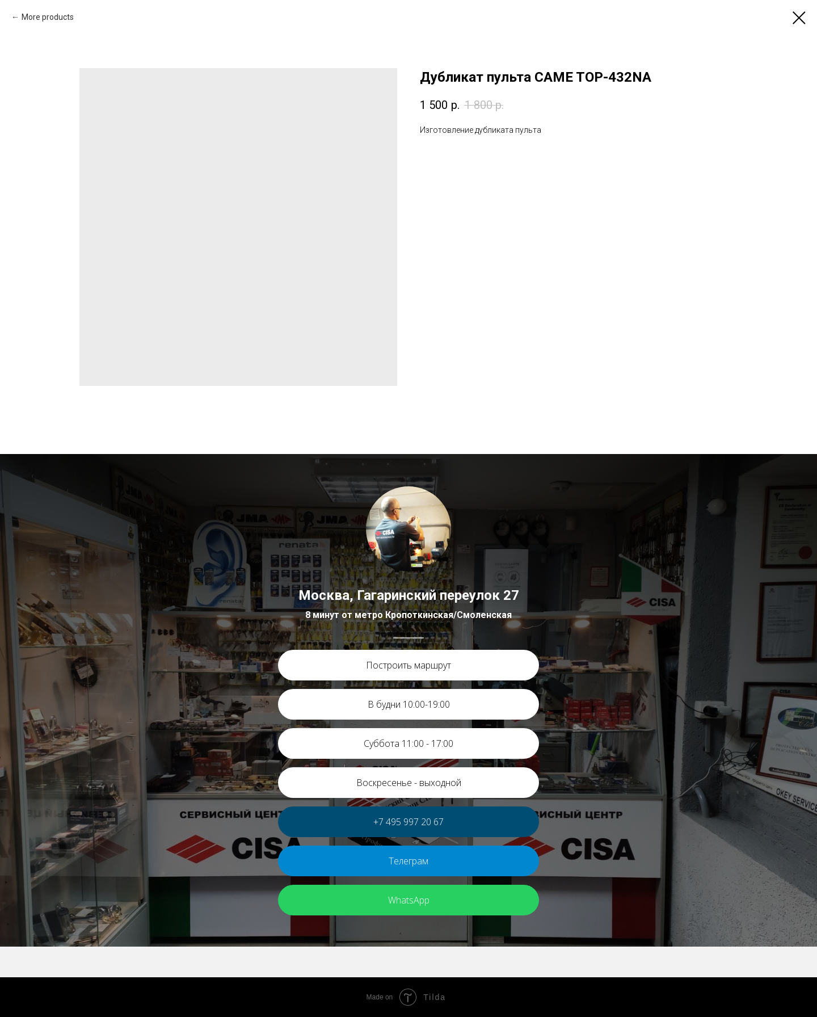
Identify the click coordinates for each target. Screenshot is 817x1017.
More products (48, 17)
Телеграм (408, 861)
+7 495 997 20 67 (408, 822)
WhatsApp (408, 900)
